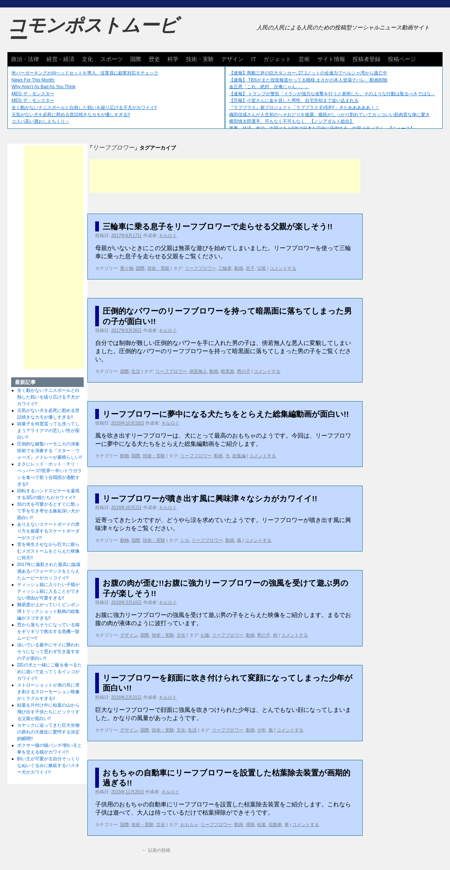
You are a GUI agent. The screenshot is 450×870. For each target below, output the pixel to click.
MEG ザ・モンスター (33, 93)
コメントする (283, 268)
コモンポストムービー (92, 32)
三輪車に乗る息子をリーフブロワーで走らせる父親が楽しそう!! (217, 226)
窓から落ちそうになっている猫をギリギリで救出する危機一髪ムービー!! (48, 631)
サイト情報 (331, 59)
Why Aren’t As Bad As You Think (43, 86)
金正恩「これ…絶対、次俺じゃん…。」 (269, 86)
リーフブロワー (200, 268)
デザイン (232, 59)
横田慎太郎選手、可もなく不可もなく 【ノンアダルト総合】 (291, 121)
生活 (135, 371)
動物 (124, 455)
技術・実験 (200, 59)
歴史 (154, 59)
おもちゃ (189, 824)
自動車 (275, 824)
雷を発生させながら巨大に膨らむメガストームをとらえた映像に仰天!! (48, 551)
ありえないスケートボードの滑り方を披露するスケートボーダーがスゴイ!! (48, 531)
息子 (250, 268)
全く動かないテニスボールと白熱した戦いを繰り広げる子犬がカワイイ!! (84, 107)
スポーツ (111, 59)
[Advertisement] (225, 176)
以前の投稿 (156, 850)
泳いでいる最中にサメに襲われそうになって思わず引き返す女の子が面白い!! (48, 651)
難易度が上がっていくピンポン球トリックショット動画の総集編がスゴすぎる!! (48, 611)
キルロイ (168, 235)
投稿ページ (402, 59)
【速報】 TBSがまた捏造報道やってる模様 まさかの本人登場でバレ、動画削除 (308, 80)
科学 (173, 59)
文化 (87, 59)
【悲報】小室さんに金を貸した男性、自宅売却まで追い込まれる (294, 100)
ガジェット (277, 59)
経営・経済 (60, 59)
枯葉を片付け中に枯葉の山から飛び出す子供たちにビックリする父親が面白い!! (48, 712)
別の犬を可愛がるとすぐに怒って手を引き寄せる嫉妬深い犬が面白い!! (48, 511)
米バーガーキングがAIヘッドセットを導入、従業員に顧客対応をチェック (85, 73)
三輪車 (225, 268)
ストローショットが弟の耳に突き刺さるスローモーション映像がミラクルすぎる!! (48, 691)
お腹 (204, 635)
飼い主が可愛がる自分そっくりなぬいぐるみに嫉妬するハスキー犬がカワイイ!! (48, 765)
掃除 (250, 824)
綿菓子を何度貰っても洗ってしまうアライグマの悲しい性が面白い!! (48, 430)
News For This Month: (33, 80)
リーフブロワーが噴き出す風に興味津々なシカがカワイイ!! (210, 498)
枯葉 (261, 824)
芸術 (304, 59)
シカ (184, 540)
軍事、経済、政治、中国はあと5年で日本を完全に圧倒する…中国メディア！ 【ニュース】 (322, 128)
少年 (261, 730)
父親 (261, 268)
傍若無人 (198, 371)
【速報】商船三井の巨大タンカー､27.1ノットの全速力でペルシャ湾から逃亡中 (308, 73)
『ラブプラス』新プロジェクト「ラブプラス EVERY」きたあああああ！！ (304, 107)
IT (253, 59)
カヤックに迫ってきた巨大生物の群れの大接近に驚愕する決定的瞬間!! (48, 732)
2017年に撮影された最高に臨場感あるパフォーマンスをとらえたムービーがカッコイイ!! (49, 571)
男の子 (243, 371)
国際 (135, 59)
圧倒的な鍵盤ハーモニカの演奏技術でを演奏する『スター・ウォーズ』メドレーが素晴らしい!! (49, 450)
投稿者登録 (366, 59)
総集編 (239, 455)
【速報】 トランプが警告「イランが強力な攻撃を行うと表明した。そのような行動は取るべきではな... (332, 93)
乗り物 (127, 268)
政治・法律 (25, 59)
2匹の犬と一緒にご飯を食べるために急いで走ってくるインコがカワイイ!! (49, 671)
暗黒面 (227, 371)
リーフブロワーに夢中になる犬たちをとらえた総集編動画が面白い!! (226, 414)
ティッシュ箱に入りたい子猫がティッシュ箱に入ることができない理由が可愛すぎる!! (48, 591)
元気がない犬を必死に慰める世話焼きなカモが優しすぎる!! (71, 114)
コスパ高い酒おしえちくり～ (41, 121)
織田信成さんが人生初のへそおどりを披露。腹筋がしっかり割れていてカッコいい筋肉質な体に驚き (329, 114)
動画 (238, 268)
